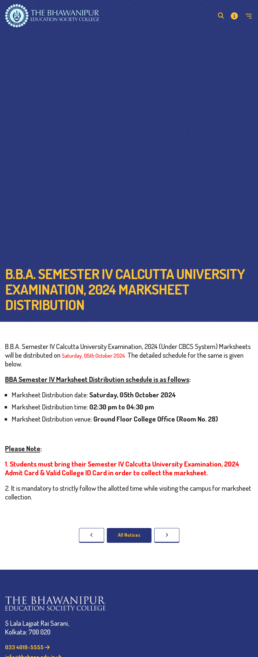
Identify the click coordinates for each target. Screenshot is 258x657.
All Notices (129, 535)
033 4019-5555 (27, 647)
